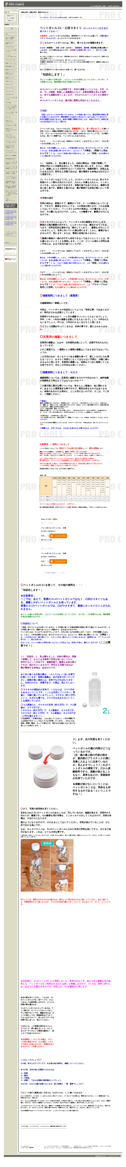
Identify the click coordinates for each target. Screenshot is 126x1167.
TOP (7, 34)
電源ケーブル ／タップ (11, 63)
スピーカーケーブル (10, 59)
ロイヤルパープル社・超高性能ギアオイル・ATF (11, 167)
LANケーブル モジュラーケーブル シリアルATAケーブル (11, 136)
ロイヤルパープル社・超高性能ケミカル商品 (11, 172)
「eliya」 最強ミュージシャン (11, 199)
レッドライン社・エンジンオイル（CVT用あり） (11, 177)
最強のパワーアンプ (10, 69)
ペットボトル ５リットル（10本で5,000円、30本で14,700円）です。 (10, 212)
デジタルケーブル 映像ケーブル (11, 43)
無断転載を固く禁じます (100, 1155)
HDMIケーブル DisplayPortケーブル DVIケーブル (11, 130)
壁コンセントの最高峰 (11, 155)
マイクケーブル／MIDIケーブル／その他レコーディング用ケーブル (11, 107)
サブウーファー (9, 84)
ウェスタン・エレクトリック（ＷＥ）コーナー (11, 141)
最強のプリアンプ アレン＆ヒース (11, 74)
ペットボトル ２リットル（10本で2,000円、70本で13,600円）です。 (10, 223)
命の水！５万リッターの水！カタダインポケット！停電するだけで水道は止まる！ (11, 193)
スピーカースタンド (10, 88)
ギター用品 (8, 102)
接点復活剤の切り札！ (11, 158)
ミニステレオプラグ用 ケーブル (11, 51)
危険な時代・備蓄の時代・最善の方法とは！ (11, 187)
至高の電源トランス (10, 66)
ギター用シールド (10, 94)
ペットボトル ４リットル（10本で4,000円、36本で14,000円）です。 (10, 217)
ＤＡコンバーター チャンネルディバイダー (11, 151)
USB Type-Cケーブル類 (11, 125)
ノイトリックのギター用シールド (11, 98)
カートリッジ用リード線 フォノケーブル (11, 113)
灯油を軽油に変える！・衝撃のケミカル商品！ (11, 182)
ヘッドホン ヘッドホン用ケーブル (11, 55)
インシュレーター (10, 91)
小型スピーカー (9, 81)
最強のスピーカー (10, 78)
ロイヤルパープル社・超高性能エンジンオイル (11, 163)
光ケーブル (8, 117)
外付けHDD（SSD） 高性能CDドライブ (11, 146)
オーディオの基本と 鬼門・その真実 (11, 38)
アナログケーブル (10, 47)
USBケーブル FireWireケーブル (11, 121)
